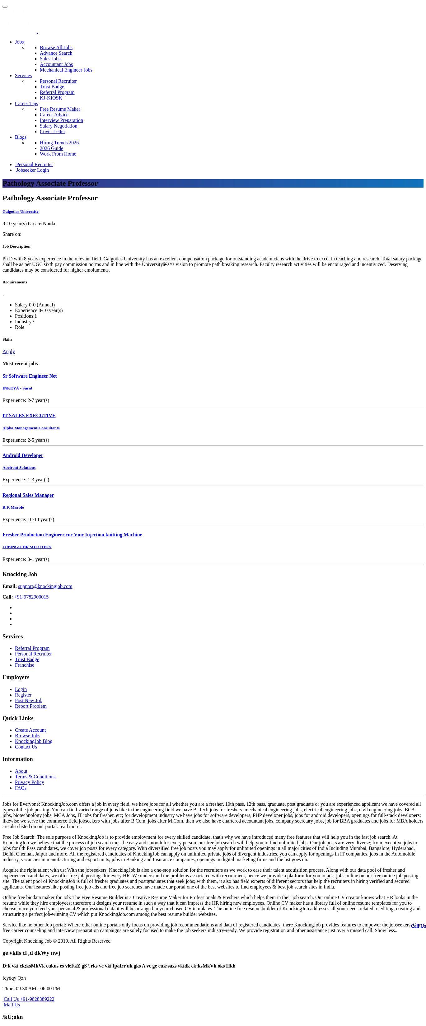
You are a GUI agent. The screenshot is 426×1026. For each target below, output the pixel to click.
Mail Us (11, 1004)
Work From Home (58, 153)
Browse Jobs (27, 735)
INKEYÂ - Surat (17, 388)
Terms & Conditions (35, 776)
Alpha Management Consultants (31, 428)
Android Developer (22, 455)
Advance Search (56, 53)
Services (23, 75)
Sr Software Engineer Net (29, 376)
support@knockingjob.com (45, 586)
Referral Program (57, 92)
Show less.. (386, 930)
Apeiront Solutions (18, 467)
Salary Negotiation (58, 125)
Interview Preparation (61, 120)
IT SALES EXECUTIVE (28, 415)
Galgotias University (20, 211)
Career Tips (26, 103)
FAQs (20, 787)
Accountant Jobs (56, 64)
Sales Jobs (50, 58)
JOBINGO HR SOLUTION (27, 546)
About (21, 771)
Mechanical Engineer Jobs (66, 69)
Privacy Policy (29, 782)
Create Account (30, 730)
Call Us (418, 926)
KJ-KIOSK (51, 97)
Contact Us (26, 746)
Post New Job (28, 700)
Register (23, 694)
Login (21, 689)
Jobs (19, 41)
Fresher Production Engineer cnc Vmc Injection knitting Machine (72, 534)
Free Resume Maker (60, 109)
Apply (8, 351)
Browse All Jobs (56, 47)
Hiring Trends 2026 (59, 142)
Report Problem (31, 706)
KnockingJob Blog (33, 741)
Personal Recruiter (58, 81)
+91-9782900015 (31, 596)
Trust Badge (52, 86)
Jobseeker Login (32, 170)
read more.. (70, 826)
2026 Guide (51, 148)
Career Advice (54, 114)
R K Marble (13, 507)
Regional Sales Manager (28, 495)
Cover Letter (52, 131)
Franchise (24, 665)
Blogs (20, 137)
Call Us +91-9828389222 (28, 999)
